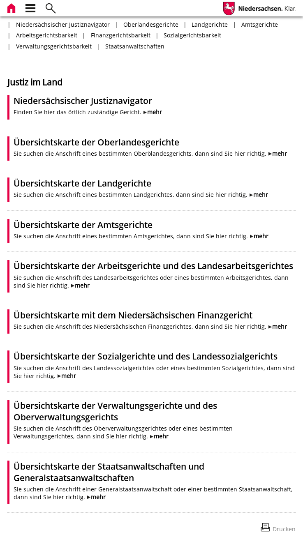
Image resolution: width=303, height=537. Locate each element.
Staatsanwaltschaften (134, 46)
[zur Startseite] (12, 7)
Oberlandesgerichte (150, 24)
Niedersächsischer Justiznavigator (63, 24)
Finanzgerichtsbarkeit (120, 35)
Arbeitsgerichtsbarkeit (46, 35)
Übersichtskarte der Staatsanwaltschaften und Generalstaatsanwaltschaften (109, 472)
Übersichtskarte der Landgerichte (82, 183)
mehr (154, 112)
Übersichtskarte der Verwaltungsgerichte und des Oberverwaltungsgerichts (115, 411)
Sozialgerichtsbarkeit (192, 35)
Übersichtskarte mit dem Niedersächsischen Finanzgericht (133, 315)
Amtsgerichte (259, 24)
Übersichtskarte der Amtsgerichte (83, 224)
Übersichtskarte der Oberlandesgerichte (96, 142)
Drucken (284, 529)
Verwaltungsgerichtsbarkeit (54, 46)
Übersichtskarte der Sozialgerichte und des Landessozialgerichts (146, 356)
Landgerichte (210, 24)
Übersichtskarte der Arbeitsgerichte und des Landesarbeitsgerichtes (153, 266)
